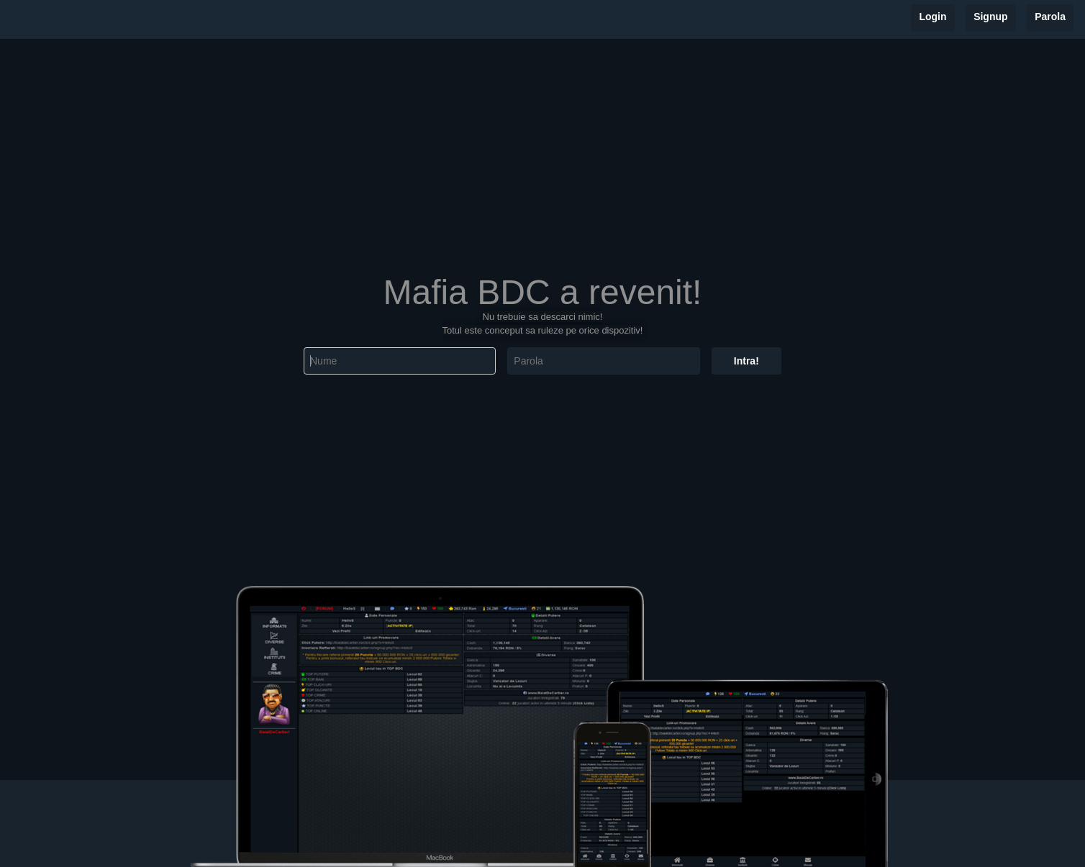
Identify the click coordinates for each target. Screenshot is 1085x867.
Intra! (746, 361)
